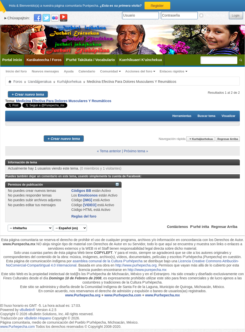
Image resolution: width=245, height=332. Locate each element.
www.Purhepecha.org (82, 295)
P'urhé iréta (199, 227)
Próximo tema (134, 151)
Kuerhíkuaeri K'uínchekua (140, 60)
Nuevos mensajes (45, 71)
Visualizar (228, 116)
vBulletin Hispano (37, 318)
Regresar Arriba (228, 138)
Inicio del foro (16, 71)
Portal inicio (12, 60)
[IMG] (87, 200)
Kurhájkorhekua (69, 82)
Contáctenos (177, 227)
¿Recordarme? (213, 15)
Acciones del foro (138, 71)
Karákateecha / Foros (44, 60)
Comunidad (109, 71)
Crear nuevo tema (28, 94)
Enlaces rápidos (172, 71)
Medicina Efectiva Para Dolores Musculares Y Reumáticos (63, 101)
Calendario (86, 71)
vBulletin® (27, 310)
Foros (17, 82)
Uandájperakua (39, 82)
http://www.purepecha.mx (147, 270)
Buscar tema (206, 116)
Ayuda (69, 71)
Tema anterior (110, 151)
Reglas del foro (83, 216)
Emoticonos (88, 195)
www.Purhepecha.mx (162, 295)
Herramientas (181, 116)
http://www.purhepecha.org (136, 265)
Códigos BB (81, 191)
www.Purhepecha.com (122, 295)
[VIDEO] (89, 205)
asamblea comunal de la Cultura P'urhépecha (108, 261)
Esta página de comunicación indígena (36, 261)
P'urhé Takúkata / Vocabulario (90, 60)
